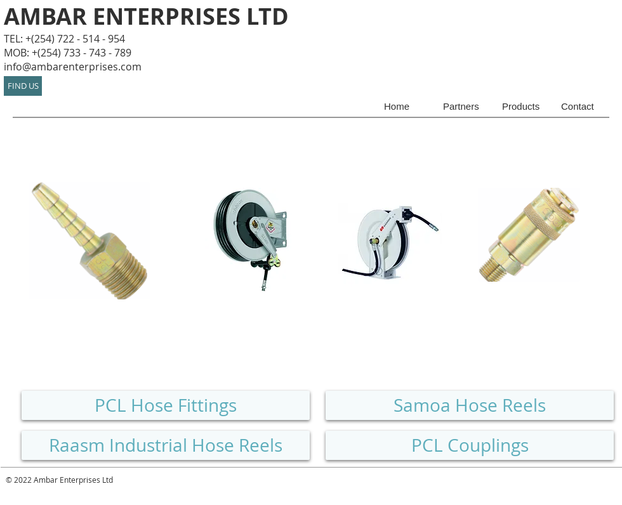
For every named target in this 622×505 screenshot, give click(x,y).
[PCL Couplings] (470, 445)
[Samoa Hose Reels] (470, 405)
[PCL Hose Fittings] (166, 405)
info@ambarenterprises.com (73, 67)
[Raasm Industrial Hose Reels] (166, 445)
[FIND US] (23, 86)
